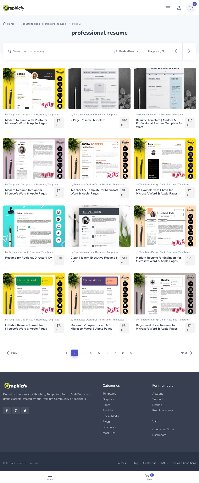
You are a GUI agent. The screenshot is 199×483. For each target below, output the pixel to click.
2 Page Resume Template (88, 120)
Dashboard (159, 435)
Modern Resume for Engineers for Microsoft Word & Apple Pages (158, 259)
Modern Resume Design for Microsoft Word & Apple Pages (26, 192)
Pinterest (16, 410)
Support (157, 399)
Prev (11, 353)
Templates (53, 114)
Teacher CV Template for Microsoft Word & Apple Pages (94, 192)
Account (157, 394)
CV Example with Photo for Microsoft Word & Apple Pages (157, 192)
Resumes (41, 114)
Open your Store (163, 429)
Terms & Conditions (184, 463)
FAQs (164, 463)
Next (187, 353)
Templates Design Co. (21, 114)
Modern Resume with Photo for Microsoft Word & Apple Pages (26, 122)
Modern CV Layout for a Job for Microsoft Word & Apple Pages (91, 327)
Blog (135, 463)
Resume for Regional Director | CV (28, 258)
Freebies (108, 410)
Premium (122, 463)
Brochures (109, 427)
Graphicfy (33, 463)
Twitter (25, 410)
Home (10, 24)
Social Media (111, 416)
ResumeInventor (83, 114)
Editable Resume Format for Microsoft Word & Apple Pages (26, 327)
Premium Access (163, 410)
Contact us (149, 463)
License (157, 405)
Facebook (6, 410)
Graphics (108, 399)
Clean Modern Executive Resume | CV (94, 259)
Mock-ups (109, 433)
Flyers (107, 422)
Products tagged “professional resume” (43, 24)
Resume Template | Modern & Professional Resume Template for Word (159, 123)
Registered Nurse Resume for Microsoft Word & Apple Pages (157, 327)
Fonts (106, 405)
